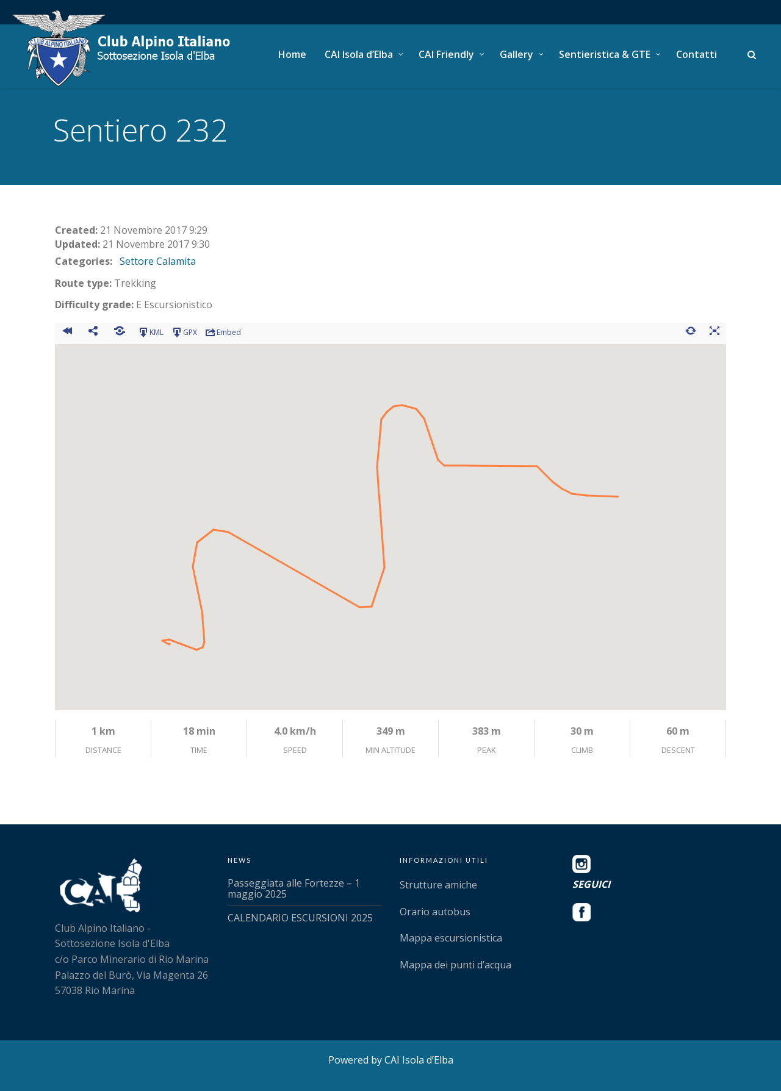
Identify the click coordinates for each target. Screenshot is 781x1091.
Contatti (696, 54)
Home (292, 54)
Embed (222, 332)
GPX (184, 332)
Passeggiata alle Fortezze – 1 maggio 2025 (294, 888)
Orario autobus (435, 911)
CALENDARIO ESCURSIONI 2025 (300, 917)
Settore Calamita (158, 261)
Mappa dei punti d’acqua (455, 964)
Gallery (516, 54)
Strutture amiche (438, 884)
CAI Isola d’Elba (359, 54)
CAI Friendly (446, 54)
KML (150, 332)
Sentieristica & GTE (604, 54)
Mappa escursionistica (451, 938)
